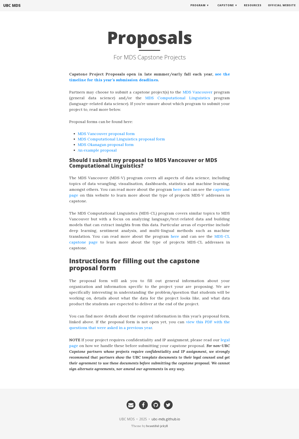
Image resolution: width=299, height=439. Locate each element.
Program (198, 9)
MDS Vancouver (197, 92)
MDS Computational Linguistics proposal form (121, 139)
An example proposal (97, 150)
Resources (253, 9)
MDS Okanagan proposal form (106, 144)
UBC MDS (12, 9)
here (177, 189)
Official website (282, 9)
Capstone (225, 9)
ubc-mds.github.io (165, 419)
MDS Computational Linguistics (177, 97)
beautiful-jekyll (157, 426)
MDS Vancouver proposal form (106, 133)
